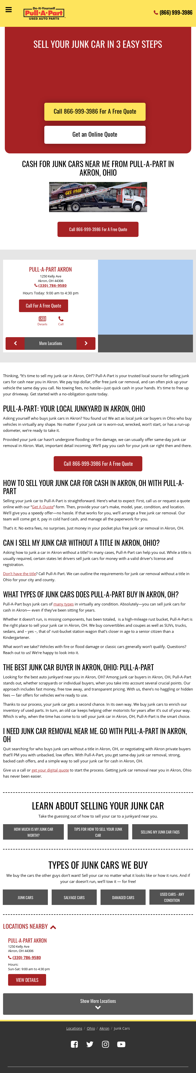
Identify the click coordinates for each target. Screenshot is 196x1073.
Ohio (91, 1028)
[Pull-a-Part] (49, 13)
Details (42, 321)
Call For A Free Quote (43, 305)
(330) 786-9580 (52, 285)
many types (63, 603)
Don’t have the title (19, 573)
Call (61, 321)
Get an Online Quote (94, 133)
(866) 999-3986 (176, 11)
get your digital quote (50, 770)
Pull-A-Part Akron (50, 269)
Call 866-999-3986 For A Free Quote (95, 110)
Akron (104, 1028)
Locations (74, 1028)
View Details (27, 980)
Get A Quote (42, 506)
